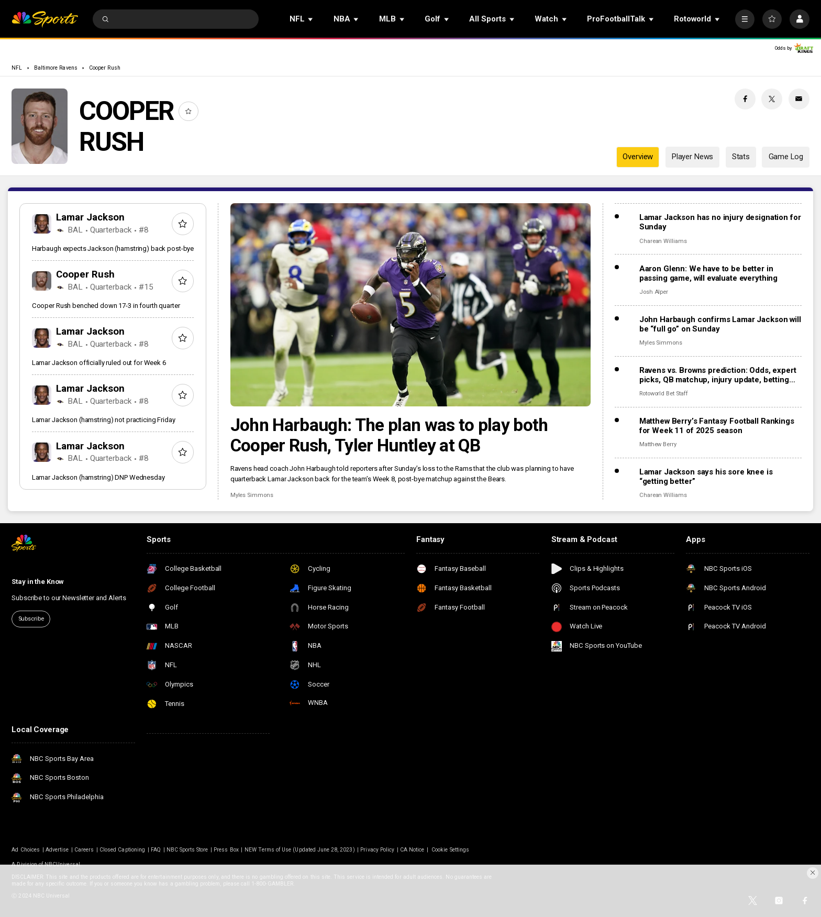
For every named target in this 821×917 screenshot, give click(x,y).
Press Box (226, 849)
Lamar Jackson (90, 217)
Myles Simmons (251, 495)
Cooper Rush (104, 67)
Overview (638, 156)
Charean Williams (663, 241)
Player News (692, 156)
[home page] (45, 19)
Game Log (786, 156)
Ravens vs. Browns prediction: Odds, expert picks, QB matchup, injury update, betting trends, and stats (717, 375)
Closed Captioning (122, 849)
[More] (745, 19)
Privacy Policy (377, 849)
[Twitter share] (771, 99)
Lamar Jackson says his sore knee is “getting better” (706, 476)
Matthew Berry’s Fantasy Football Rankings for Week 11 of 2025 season (716, 425)
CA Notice (412, 849)
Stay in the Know (38, 581)
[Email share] (799, 99)
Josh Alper (653, 292)
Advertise (57, 849)
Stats (741, 156)
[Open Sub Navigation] (311, 19)
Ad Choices (26, 849)
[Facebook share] (745, 99)
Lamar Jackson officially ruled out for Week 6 (99, 363)
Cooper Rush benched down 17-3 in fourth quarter (106, 306)
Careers (84, 849)
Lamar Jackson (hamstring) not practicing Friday (103, 420)
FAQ (156, 849)
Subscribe (31, 618)
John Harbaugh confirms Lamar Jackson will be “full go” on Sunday (720, 324)
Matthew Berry (657, 444)
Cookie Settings (450, 849)
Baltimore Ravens (55, 67)
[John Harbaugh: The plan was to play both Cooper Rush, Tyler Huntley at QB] (410, 304)
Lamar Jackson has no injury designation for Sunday (720, 222)
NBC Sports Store (187, 849)
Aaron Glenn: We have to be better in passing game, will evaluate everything (708, 273)
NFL (17, 67)
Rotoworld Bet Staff (663, 393)
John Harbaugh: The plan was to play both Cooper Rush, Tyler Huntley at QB (389, 435)
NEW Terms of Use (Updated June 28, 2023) (300, 849)
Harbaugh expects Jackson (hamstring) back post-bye (113, 248)
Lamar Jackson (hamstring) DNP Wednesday (98, 477)
